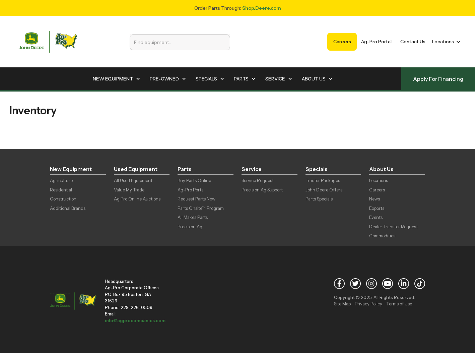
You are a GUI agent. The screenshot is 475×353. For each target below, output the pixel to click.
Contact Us (412, 42)
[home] (47, 42)
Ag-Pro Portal (376, 42)
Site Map (342, 303)
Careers (342, 42)
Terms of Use (399, 303)
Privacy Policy (368, 303)
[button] (445, 41)
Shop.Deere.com (261, 8)
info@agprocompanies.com (135, 320)
